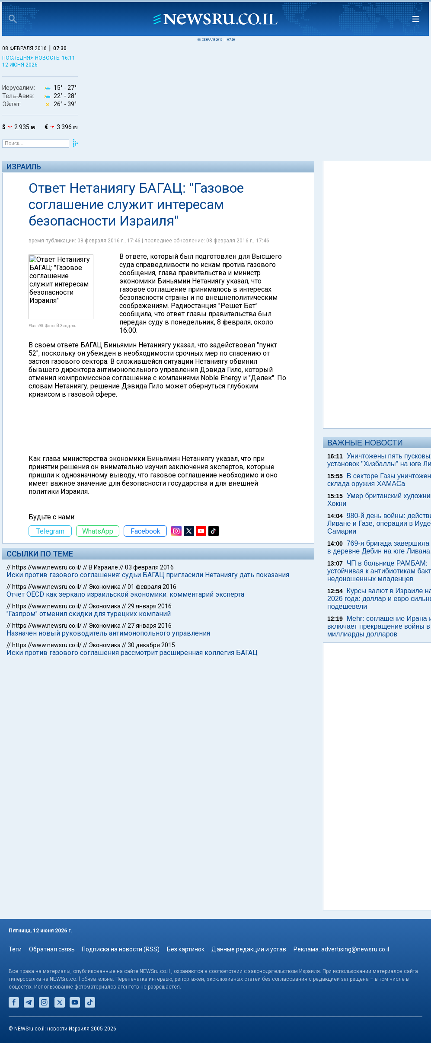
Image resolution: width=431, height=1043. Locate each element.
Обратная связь (52, 949)
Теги (15, 949)
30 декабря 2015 (151, 645)
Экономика (105, 586)
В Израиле (103, 567)
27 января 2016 (150, 625)
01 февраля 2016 (152, 586)
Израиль (23, 166)
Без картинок (185, 949)
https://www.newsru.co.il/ (47, 567)
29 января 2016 (150, 606)
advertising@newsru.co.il (355, 949)
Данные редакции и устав (248, 949)
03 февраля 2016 (149, 567)
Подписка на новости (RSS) (121, 949)
